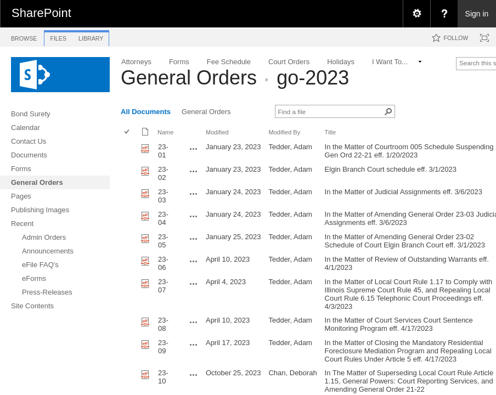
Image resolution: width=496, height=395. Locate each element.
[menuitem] (416, 13)
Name (165, 132)
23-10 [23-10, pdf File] (163, 377)
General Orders (189, 77)
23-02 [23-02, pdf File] (163, 173)
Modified (217, 132)
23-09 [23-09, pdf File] (163, 346)
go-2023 (313, 77)
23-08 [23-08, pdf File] (163, 324)
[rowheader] (129, 151)
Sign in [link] (477, 13)
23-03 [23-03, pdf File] (163, 196)
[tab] (24, 36)
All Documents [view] (146, 112)
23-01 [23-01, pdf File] (163, 151)
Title (330, 132)
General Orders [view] (206, 112)
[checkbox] (127, 132)
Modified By (284, 132)
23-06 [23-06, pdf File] (163, 263)
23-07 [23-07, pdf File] (163, 286)
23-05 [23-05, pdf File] (163, 241)
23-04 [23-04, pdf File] (163, 218)
